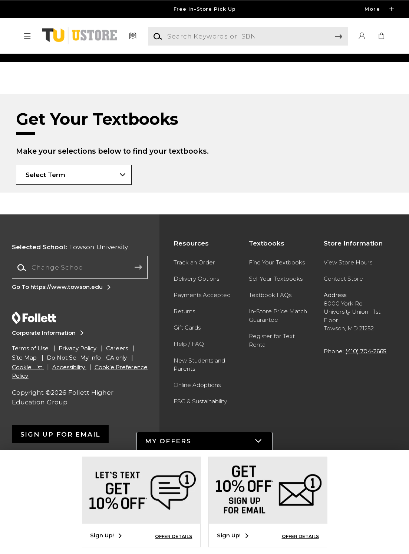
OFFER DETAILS (173, 536)
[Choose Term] (74, 268)
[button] (27, 36)
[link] (381, 36)
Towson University (70, 340)
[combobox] (80, 361)
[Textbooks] (132, 36)
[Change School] (80, 361)
